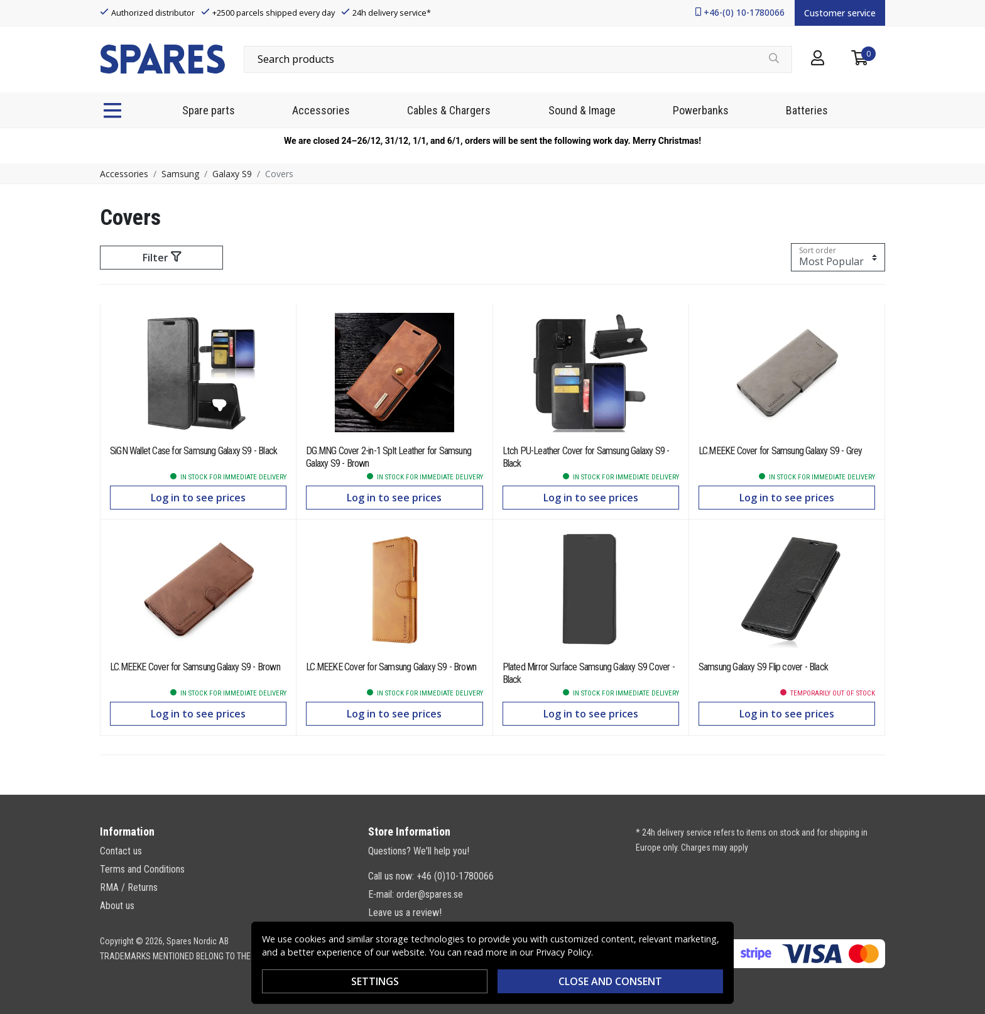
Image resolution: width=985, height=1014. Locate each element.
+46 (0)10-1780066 (455, 876)
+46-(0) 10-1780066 (744, 12)
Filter (162, 257)
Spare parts (208, 110)
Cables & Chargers (449, 110)
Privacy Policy (563, 952)
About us (117, 906)
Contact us (121, 851)
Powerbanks (701, 110)
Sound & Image (582, 110)
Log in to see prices (198, 497)
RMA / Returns (129, 887)
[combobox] (518, 59)
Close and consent (610, 981)
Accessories (321, 110)
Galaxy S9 (232, 174)
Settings (375, 981)
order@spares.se (429, 894)
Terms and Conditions (142, 869)
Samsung (180, 174)
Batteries (807, 110)
